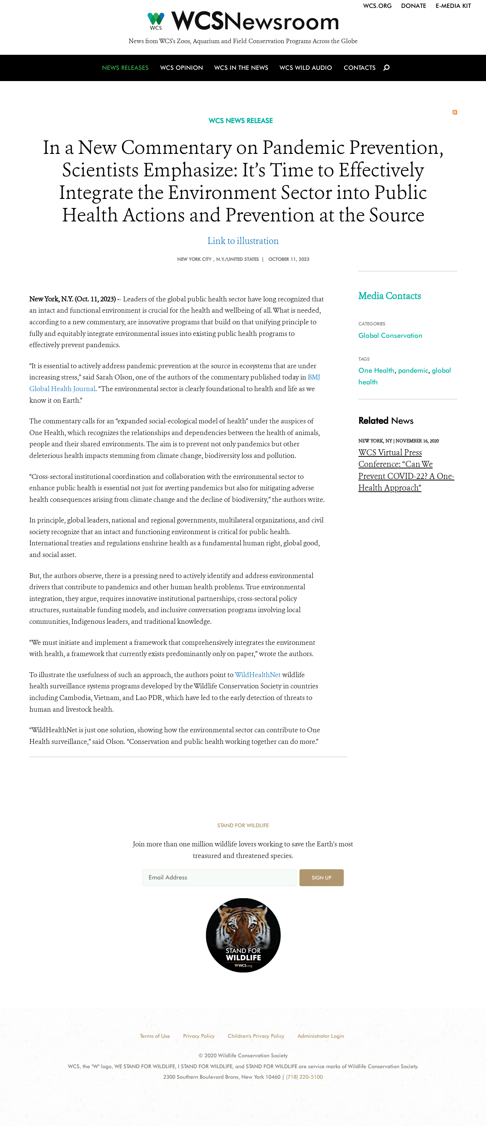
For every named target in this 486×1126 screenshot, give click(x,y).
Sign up (321, 878)
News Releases (127, 68)
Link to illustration (243, 241)
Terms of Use (155, 1036)
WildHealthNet (258, 674)
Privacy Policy (199, 1036)
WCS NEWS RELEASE (241, 121)
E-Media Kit (453, 5)
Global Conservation (390, 335)
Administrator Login (321, 1036)
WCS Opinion (182, 68)
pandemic (413, 370)
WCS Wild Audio (306, 68)
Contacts (359, 68)
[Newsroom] (243, 23)
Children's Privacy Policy (256, 1036)
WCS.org (377, 5)
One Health (376, 370)
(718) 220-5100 (304, 1077)
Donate (413, 5)
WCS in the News (242, 68)
